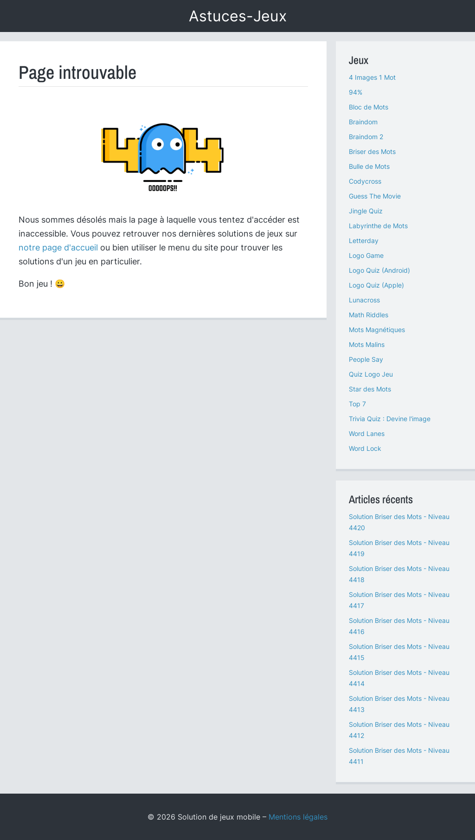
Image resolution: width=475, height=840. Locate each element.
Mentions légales (298, 816)
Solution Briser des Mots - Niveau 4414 (399, 677)
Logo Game (366, 255)
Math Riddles (368, 315)
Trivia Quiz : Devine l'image (389, 419)
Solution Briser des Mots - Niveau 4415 (399, 651)
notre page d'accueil (58, 247)
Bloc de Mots (368, 107)
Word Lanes (367, 433)
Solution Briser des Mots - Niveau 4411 (399, 755)
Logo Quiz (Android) (379, 270)
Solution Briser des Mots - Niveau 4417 (399, 599)
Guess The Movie (375, 196)
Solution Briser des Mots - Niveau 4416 (399, 625)
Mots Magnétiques (377, 329)
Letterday (364, 240)
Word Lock (365, 448)
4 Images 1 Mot (372, 77)
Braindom (363, 122)
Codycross (365, 181)
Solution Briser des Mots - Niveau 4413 (399, 703)
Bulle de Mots (369, 166)
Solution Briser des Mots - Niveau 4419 (399, 548)
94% (355, 92)
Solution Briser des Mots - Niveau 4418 (399, 574)
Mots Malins (367, 344)
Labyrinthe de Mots (378, 226)
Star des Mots (370, 389)
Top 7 (357, 404)
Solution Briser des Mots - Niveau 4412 (399, 729)
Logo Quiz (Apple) (376, 285)
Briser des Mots (372, 151)
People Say (366, 359)
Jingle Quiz (366, 211)
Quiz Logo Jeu (371, 374)
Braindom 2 (366, 137)
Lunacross (364, 300)
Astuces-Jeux (238, 16)
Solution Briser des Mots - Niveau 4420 (399, 522)
